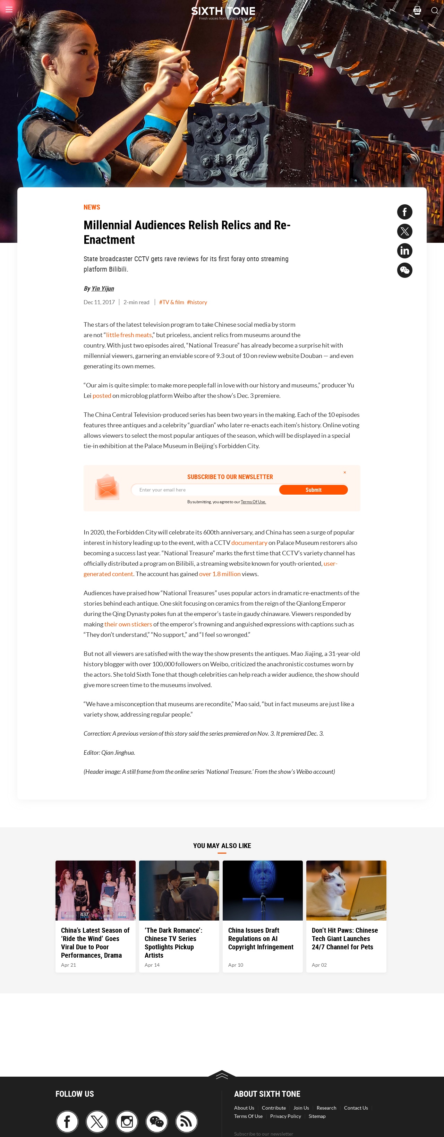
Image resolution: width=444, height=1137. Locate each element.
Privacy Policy (285, 1116)
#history (197, 302)
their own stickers (128, 624)
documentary (249, 542)
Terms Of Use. (253, 501)
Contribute (274, 1108)
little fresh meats (129, 335)
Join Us (301, 1108)
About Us (244, 1108)
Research (326, 1108)
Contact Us (356, 1108)
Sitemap (317, 1116)
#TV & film (171, 302)
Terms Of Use (248, 1116)
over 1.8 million (220, 574)
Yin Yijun (102, 288)
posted (102, 395)
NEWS (92, 207)
